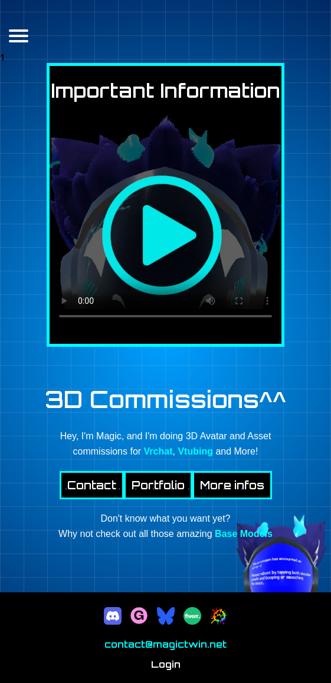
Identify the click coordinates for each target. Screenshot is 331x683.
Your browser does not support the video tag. (165, 222)
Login (166, 664)
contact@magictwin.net (165, 644)
